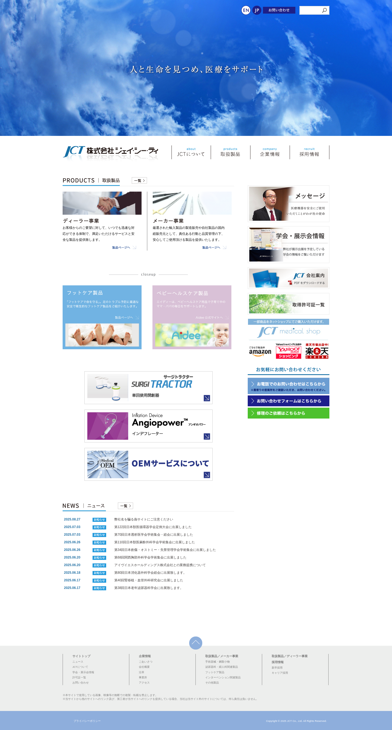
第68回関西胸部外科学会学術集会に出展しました (150, 557)
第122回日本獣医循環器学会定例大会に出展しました (153, 527)
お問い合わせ (80, 682)
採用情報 (278, 662)
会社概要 (144, 666)
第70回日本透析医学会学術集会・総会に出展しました (153, 534)
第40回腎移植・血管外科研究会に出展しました (148, 580)
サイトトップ (81, 656)
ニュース (77, 661)
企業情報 (145, 656)
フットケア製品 (214, 672)
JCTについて (80, 666)
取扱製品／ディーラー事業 (290, 656)
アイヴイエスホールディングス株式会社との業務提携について (160, 565)
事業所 (143, 677)
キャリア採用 (280, 672)
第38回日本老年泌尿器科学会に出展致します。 (148, 588)
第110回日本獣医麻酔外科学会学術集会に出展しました (154, 542)
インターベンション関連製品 (223, 677)
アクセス (144, 682)
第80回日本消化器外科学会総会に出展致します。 (150, 573)
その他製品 (212, 682)
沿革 (141, 672)
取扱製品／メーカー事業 (221, 656)
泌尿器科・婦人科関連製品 (221, 666)
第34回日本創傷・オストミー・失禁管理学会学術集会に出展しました (165, 550)
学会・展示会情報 (83, 672)
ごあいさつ (145, 661)
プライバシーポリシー (87, 720)
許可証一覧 (79, 677)
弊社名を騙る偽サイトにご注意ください (143, 519)
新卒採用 (277, 667)
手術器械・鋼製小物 (217, 661)
